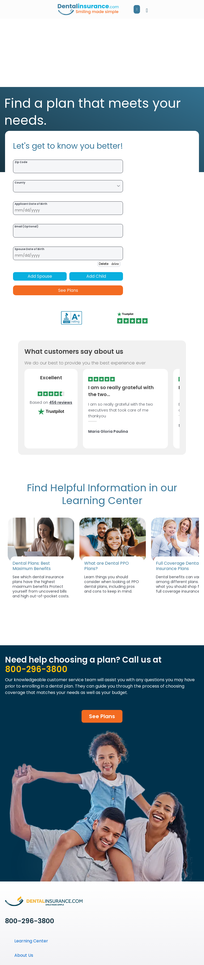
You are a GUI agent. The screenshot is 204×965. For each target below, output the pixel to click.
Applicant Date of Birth (31, 204)
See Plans (68, 290)
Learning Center (31, 941)
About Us (23, 955)
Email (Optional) (26, 226)
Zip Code (21, 162)
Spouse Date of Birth (29, 249)
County (20, 183)
